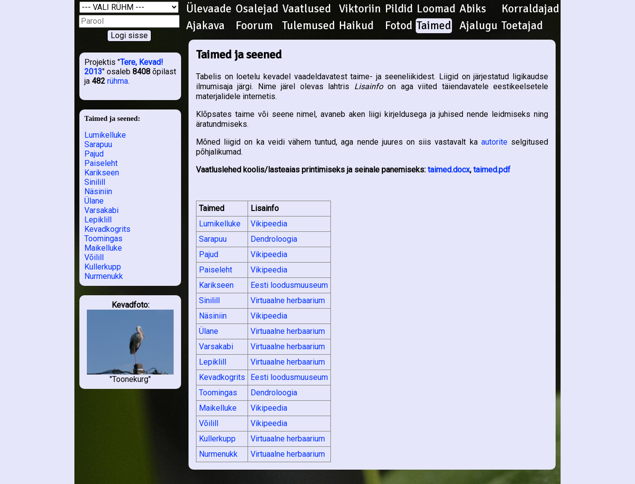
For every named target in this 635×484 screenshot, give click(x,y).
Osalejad (257, 9)
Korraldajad (530, 9)
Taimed (434, 26)
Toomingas (103, 238)
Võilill (94, 257)
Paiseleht (101, 163)
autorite (494, 142)
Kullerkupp (102, 266)
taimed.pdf (491, 169)
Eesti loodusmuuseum (289, 285)
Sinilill (94, 182)
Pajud (94, 154)
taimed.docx (449, 169)
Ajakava (205, 26)
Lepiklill (98, 219)
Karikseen (101, 172)
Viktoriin (360, 9)
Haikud (356, 26)
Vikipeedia (269, 223)
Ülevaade (209, 9)
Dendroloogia (274, 239)
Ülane (94, 201)
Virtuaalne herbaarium (288, 300)
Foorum (254, 26)
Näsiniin (98, 191)
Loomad (436, 9)
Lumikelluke (105, 135)
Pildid (399, 9)
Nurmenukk (103, 276)
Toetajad (522, 26)
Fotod (398, 26)
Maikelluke (103, 248)
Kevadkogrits (107, 229)
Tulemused (308, 26)
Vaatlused (306, 9)
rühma (117, 81)
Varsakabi (101, 210)
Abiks (472, 9)
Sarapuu (98, 144)
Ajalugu (478, 26)
